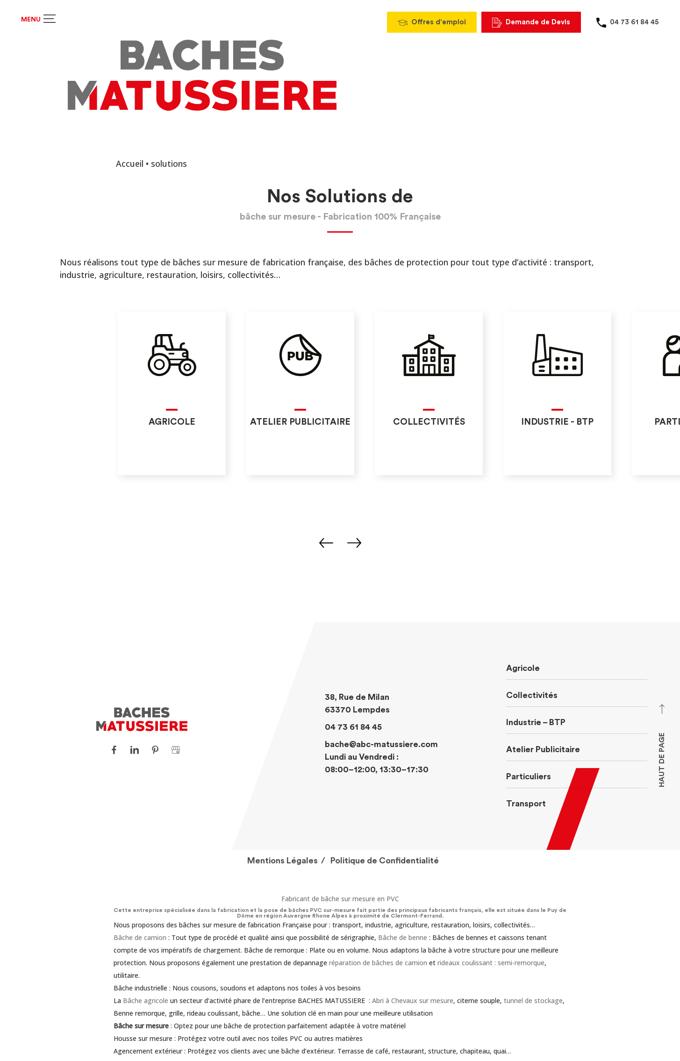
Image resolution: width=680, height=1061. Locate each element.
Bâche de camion (140, 937)
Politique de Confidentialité (384, 860)
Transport (526, 803)
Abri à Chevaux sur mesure (412, 1000)
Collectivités (532, 695)
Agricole (523, 668)
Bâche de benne (402, 937)
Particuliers (528, 776)
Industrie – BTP (535, 722)
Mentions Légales (282, 860)
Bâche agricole (145, 1000)
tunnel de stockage (533, 1000)
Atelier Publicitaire (543, 749)
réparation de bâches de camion (378, 962)
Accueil (129, 163)
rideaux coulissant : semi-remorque (490, 962)
